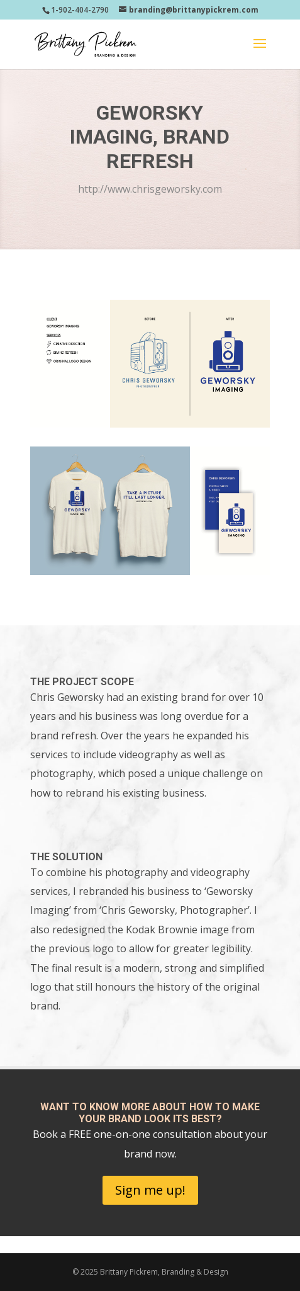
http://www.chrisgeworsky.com (150, 189)
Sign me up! (150, 1189)
